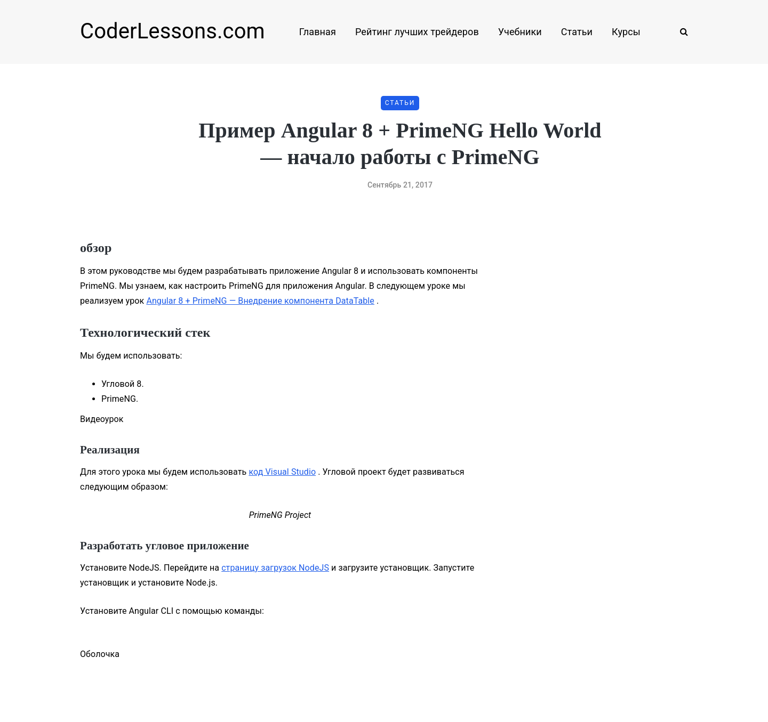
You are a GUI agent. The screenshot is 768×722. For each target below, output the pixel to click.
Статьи (577, 31)
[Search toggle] (680, 32)
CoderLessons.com (172, 31)
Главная (317, 31)
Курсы (626, 31)
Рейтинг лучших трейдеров (417, 31)
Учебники (520, 31)
